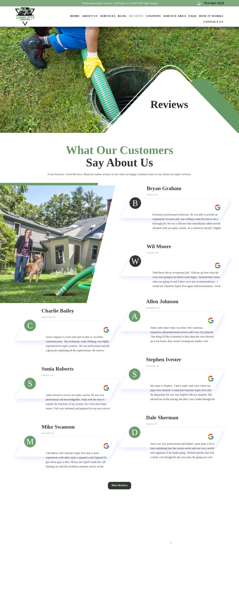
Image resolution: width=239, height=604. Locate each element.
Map (184, 558)
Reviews (136, 16)
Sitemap (124, 564)
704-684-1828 (210, 3)
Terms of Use (127, 558)
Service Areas (127, 540)
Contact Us (213, 21)
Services (107, 16)
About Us (90, 16)
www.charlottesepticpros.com (192, 543)
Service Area (174, 16)
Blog (122, 16)
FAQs (193, 16)
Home (75, 16)
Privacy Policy (127, 552)
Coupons (153, 16)
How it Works (211, 16)
